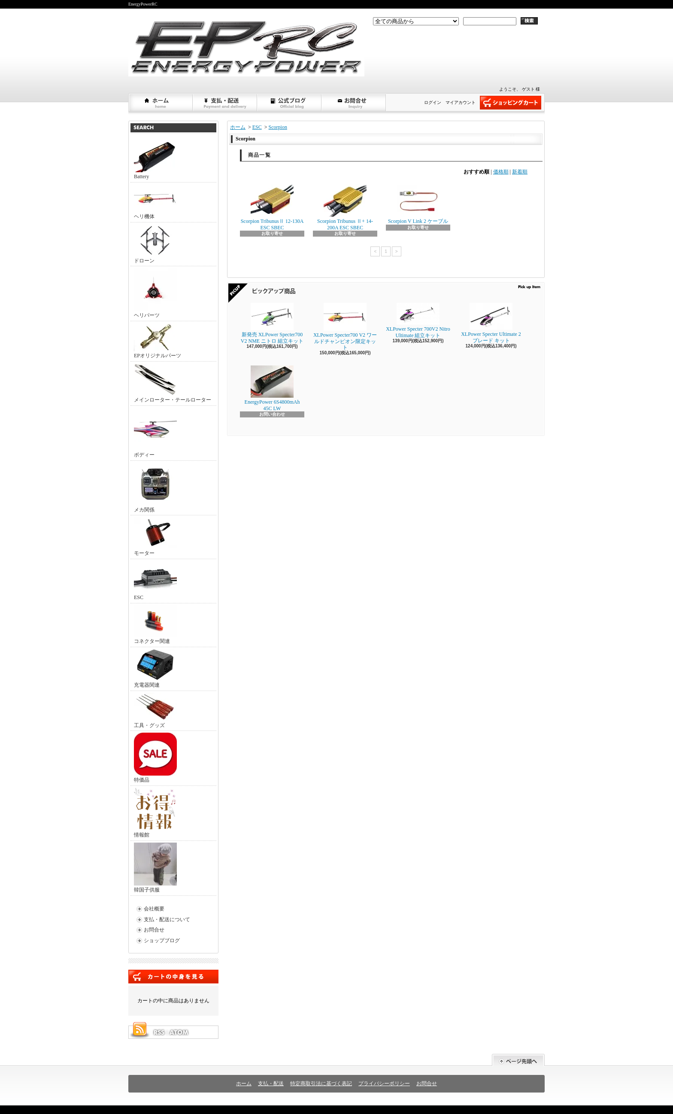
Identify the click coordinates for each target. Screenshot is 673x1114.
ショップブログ (290, 103)
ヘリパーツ (155, 293)
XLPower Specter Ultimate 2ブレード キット (491, 323)
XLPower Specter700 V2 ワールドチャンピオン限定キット (345, 326)
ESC (155, 580)
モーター (155, 536)
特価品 (155, 758)
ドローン (155, 244)
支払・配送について (225, 103)
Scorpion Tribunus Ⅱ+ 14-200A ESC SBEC (345, 207)
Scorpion (278, 127)
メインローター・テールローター (172, 383)
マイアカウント (461, 102)
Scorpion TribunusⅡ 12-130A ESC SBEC (272, 207)
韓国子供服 (155, 868)
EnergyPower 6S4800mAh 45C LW (272, 388)
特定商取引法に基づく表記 (321, 1084)
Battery (155, 160)
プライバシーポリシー (384, 1084)
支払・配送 (271, 1084)
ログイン (432, 102)
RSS (158, 1032)
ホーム (161, 103)
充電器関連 (155, 668)
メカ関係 (155, 488)
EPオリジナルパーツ (157, 341)
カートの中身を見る (173, 976)
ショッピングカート (510, 103)
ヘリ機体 (155, 201)
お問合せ (354, 103)
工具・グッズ (155, 710)
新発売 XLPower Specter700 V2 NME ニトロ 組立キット (272, 323)
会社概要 (154, 909)
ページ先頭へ (518, 1060)
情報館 (155, 813)
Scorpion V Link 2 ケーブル (418, 204)
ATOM (179, 1032)
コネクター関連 (155, 624)
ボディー (155, 433)
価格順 (501, 172)
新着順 (519, 172)
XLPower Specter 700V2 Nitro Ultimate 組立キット (418, 320)
